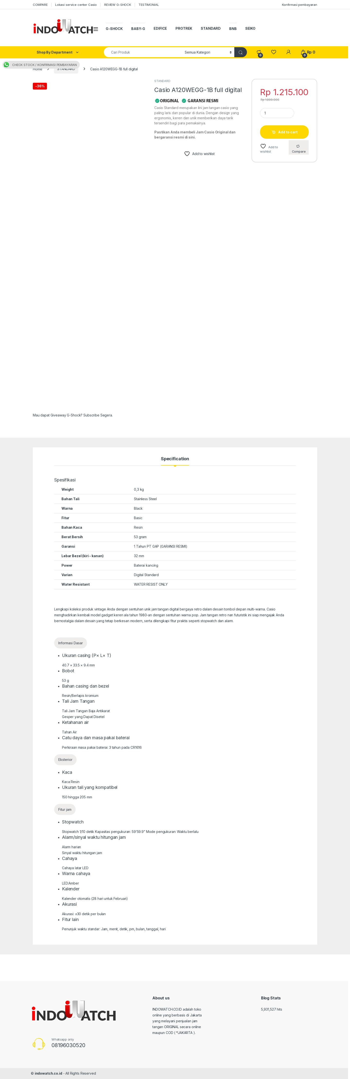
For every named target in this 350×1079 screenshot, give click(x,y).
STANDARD (211, 28)
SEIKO (250, 28)
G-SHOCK (114, 29)
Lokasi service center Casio (76, 5)
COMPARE (40, 5)
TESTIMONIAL (149, 5)
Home (37, 69)
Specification (175, 459)
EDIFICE (160, 28)
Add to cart (288, 132)
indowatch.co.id (48, 1073)
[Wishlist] (273, 52)
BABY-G (138, 29)
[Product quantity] (277, 113)
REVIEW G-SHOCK (117, 5)
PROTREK (183, 28)
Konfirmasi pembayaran (299, 5)
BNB (233, 29)
